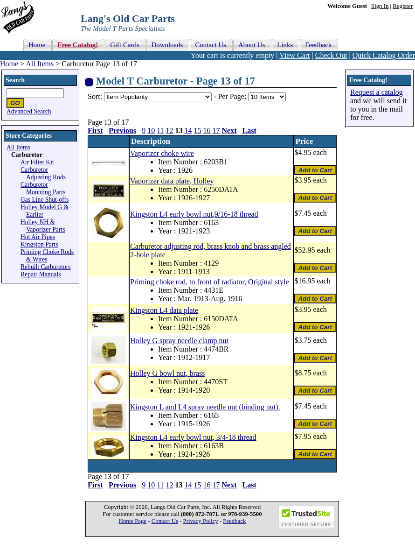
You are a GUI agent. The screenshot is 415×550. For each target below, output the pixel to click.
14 (188, 130)
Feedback (234, 521)
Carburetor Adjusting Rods (43, 173)
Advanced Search (29, 111)
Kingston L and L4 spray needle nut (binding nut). (205, 407)
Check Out (331, 55)
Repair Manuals (41, 274)
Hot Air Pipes (38, 236)
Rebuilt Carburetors (46, 266)
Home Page (132, 521)
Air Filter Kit (37, 162)
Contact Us (165, 521)
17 (216, 130)
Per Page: (233, 96)
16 (207, 130)
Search (15, 80)
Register (403, 6)
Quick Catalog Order (384, 55)
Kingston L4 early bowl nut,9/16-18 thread (194, 214)
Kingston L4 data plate (164, 310)
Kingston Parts (39, 244)
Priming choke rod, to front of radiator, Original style (209, 282)
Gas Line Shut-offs (45, 199)
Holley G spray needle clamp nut (179, 341)
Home (9, 64)
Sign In (379, 6)
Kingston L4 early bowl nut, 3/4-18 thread (193, 437)
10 (151, 130)
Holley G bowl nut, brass (167, 373)
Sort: (95, 96)
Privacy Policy (200, 521)
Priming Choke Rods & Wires (47, 255)
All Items (40, 64)
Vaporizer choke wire (162, 153)
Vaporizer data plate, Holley (172, 181)
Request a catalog (376, 92)
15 (197, 130)
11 (160, 130)
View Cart (294, 55)
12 (169, 130)
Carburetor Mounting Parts (43, 188)
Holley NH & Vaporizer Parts (43, 226)
